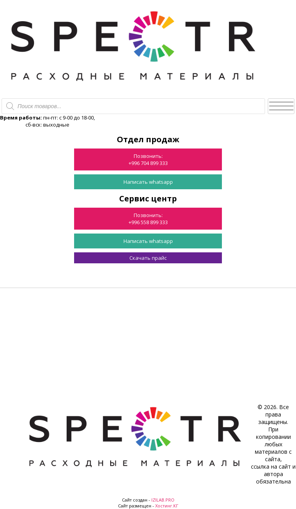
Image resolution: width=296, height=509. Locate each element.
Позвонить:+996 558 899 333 (148, 219)
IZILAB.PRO (162, 500)
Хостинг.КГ (166, 506)
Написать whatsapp (148, 181)
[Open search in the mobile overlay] (133, 106)
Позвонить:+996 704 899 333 (148, 159)
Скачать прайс (148, 257)
